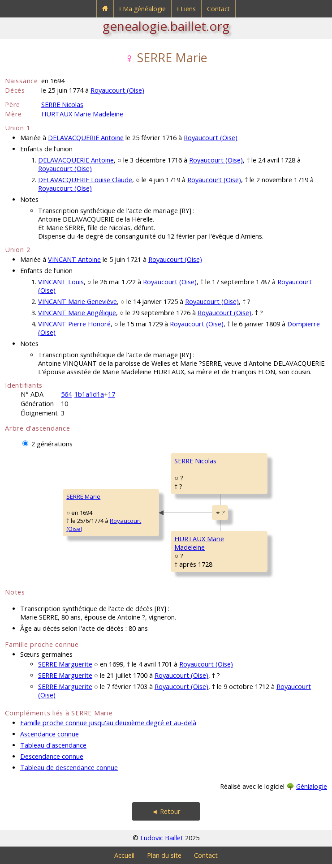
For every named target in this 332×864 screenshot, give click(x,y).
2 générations (52, 444)
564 (66, 394)
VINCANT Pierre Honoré (74, 324)
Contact (218, 8)
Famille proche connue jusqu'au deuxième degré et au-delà (108, 723)
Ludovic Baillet (161, 838)
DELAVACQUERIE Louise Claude (85, 179)
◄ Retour (165, 811)
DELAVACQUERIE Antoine (86, 137)
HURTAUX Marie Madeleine (82, 114)
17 (111, 394)
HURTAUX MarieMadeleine (199, 543)
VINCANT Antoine (74, 259)
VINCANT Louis (61, 282)
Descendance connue (51, 756)
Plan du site (164, 855)
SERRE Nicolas (62, 104)
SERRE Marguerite (65, 664)
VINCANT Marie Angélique (77, 312)
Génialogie (311, 786)
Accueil (124, 855)
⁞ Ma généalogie (142, 8)
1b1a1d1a (89, 394)
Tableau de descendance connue (69, 767)
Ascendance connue (49, 734)
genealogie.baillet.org (166, 25)
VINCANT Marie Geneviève (77, 301)
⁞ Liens (186, 8)
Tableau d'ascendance (53, 745)
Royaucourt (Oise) (117, 90)
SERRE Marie (83, 496)
